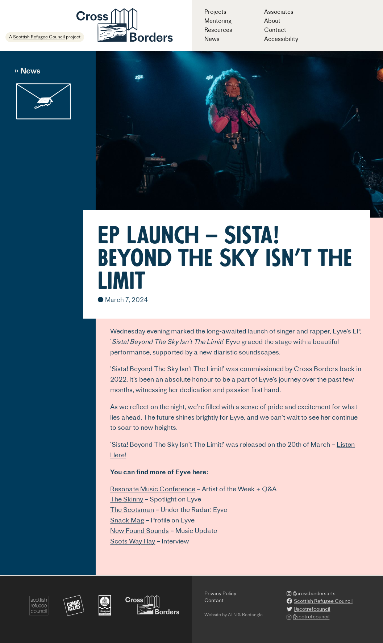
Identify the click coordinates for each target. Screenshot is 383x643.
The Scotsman (132, 509)
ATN (232, 614)
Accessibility (281, 38)
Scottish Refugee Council (39, 36)
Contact (275, 29)
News (212, 38)
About (272, 20)
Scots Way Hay (132, 541)
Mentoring (218, 20)
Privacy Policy (220, 593)
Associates (279, 11)
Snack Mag (127, 520)
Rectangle (252, 614)
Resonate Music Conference (152, 489)
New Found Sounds (139, 530)
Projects (215, 11)
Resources (218, 29)
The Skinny (126, 499)
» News (27, 70)
